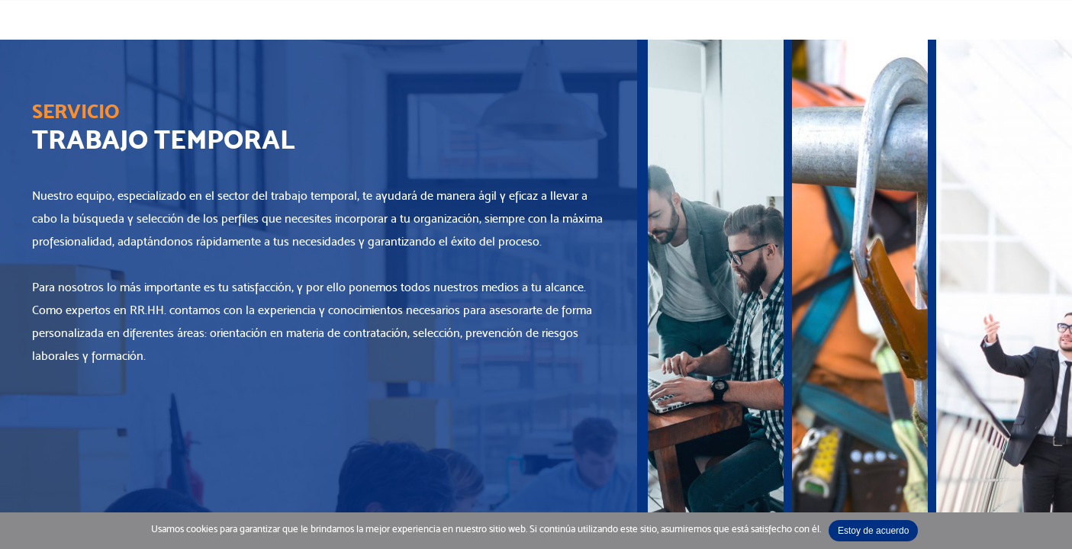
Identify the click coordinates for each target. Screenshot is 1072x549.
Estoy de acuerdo (873, 530)
